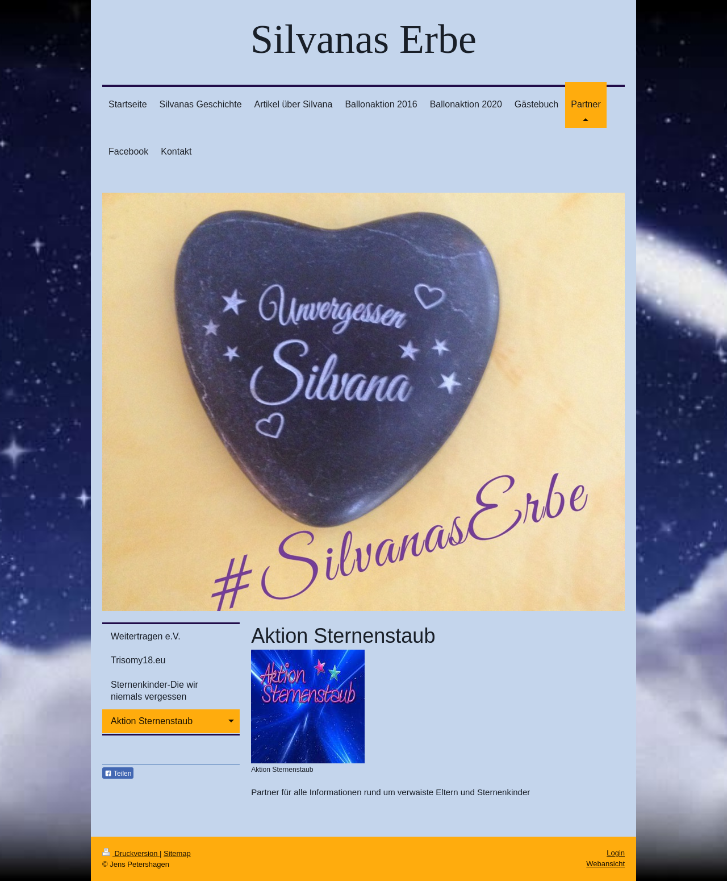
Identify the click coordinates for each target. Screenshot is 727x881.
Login (616, 853)
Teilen (118, 774)
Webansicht (605, 863)
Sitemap (177, 853)
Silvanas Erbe (363, 39)
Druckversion (131, 853)
